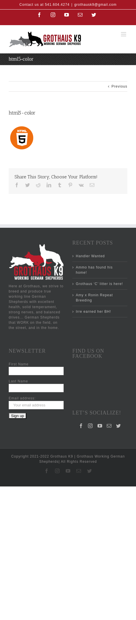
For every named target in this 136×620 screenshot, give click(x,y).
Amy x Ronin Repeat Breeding (94, 297)
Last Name (18, 381)
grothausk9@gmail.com (95, 5)
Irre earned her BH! (93, 312)
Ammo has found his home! (94, 270)
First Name (19, 364)
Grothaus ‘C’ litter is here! (99, 284)
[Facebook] (81, 402)
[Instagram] (90, 402)
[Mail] (109, 402)
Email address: (22, 398)
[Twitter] (118, 402)
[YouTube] (100, 402)
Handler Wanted (90, 256)
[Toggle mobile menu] (124, 34)
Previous (119, 86)
